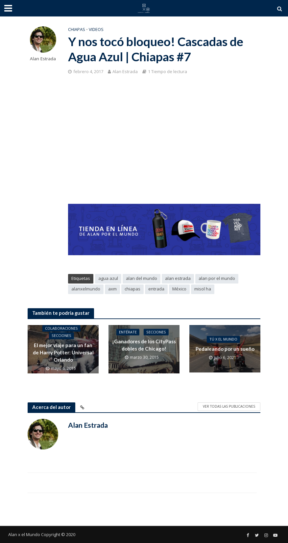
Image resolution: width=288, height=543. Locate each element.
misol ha (202, 289)
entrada (156, 289)
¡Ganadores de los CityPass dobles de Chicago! (144, 349)
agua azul (108, 278)
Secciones (61, 336)
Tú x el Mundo (223, 339)
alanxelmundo (85, 289)
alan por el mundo (217, 278)
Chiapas (76, 29)
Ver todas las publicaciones (229, 406)
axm (112, 289)
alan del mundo (141, 278)
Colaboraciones (61, 328)
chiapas (132, 289)
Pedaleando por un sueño (225, 349)
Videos (96, 29)
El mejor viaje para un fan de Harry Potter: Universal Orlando (63, 353)
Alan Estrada (43, 59)
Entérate (127, 336)
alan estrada (178, 278)
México (179, 289)
